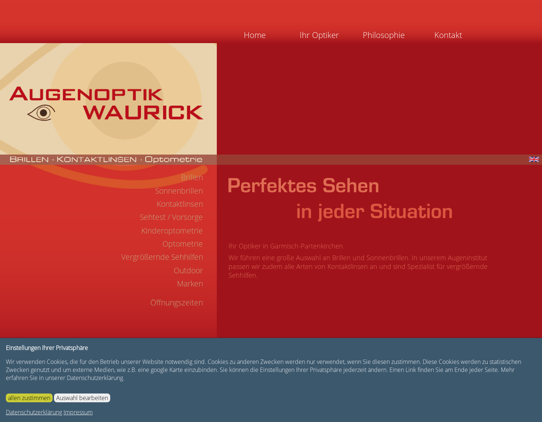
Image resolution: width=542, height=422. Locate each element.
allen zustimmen (29, 398)
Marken (190, 283)
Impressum (78, 412)
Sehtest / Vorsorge (171, 217)
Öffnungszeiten (176, 302)
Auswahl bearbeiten (82, 398)
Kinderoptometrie (172, 230)
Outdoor (188, 270)
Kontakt (448, 35)
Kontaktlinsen (180, 204)
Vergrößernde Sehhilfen (162, 257)
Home (255, 35)
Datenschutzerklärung (34, 412)
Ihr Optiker (319, 35)
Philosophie (384, 35)
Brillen (192, 177)
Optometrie (182, 244)
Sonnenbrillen (179, 191)
